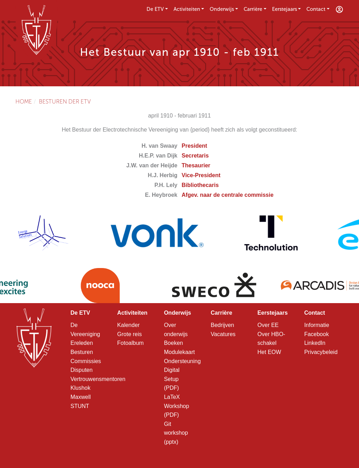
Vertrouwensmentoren (98, 379)
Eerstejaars (284, 9)
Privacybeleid (321, 352)
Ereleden (81, 343)
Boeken (173, 343)
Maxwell (80, 397)
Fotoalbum (130, 343)
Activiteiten (187, 9)
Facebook (316, 334)
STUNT (79, 406)
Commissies (85, 361)
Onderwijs (222, 9)
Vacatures (223, 334)
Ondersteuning (182, 361)
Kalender (128, 325)
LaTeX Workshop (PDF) (176, 406)
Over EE (267, 325)
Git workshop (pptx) (176, 433)
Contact (315, 9)
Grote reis (129, 334)
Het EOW (269, 352)
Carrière (253, 9)
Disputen (81, 370)
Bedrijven (222, 325)
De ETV (155, 9)
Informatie (316, 325)
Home (23, 101)
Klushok (80, 388)
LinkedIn (315, 343)
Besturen (81, 352)
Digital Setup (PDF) (172, 379)
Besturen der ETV (65, 101)
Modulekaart (179, 352)
